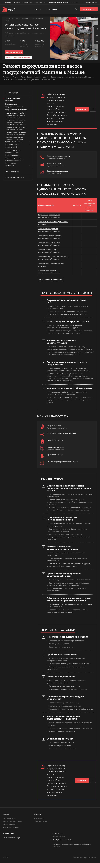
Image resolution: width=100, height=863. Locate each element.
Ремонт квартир (12, 172)
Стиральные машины (18, 107)
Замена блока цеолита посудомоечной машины (15, 124)
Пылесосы (18, 166)
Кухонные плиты (18, 144)
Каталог (38, 814)
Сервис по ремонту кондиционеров (18, 151)
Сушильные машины (18, 142)
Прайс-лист (8, 834)
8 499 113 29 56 (58, 834)
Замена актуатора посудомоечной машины (15, 119)
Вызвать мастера (14, 52)
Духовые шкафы (18, 147)
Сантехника (38, 818)
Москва (5, 4)
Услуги (6, 814)
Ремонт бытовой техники (18, 99)
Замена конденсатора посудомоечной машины (15, 138)
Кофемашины (18, 163)
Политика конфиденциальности (85, 857)
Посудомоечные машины (18, 110)
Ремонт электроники (18, 177)
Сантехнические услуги (12, 838)
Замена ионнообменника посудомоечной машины (16, 133)
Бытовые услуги (18, 93)
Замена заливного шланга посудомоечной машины (16, 128)
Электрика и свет (40, 821)
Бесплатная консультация (18, 57)
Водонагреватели (12, 155)
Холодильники (18, 104)
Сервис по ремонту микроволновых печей (18, 159)
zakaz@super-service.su (62, 840)
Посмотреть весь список (50, 279)
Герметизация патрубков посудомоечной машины (15, 114)
